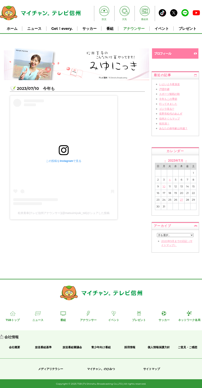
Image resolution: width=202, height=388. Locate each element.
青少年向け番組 (101, 347)
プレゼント (187, 28)
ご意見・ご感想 (187, 347)
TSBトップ (12, 320)
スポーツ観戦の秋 (169, 93)
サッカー (89, 28)
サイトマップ (151, 369)
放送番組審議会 (72, 347)
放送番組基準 (43, 347)
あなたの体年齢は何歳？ (173, 128)
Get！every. (62, 28)
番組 (110, 28)
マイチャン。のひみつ (101, 369)
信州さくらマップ (169, 118)
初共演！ (164, 123)
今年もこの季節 (168, 98)
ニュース (34, 28)
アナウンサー (134, 28)
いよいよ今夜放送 (169, 84)
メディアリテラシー (50, 369)
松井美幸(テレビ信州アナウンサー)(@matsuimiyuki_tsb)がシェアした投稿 (64, 213)
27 (181, 199)
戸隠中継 (164, 89)
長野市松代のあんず (170, 113)
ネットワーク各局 (189, 320)
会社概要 (14, 347)
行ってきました (168, 103)
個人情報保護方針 (159, 347)
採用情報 (129, 347)
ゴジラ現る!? (166, 108)
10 (164, 186)
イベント (162, 28)
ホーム (12, 28)
